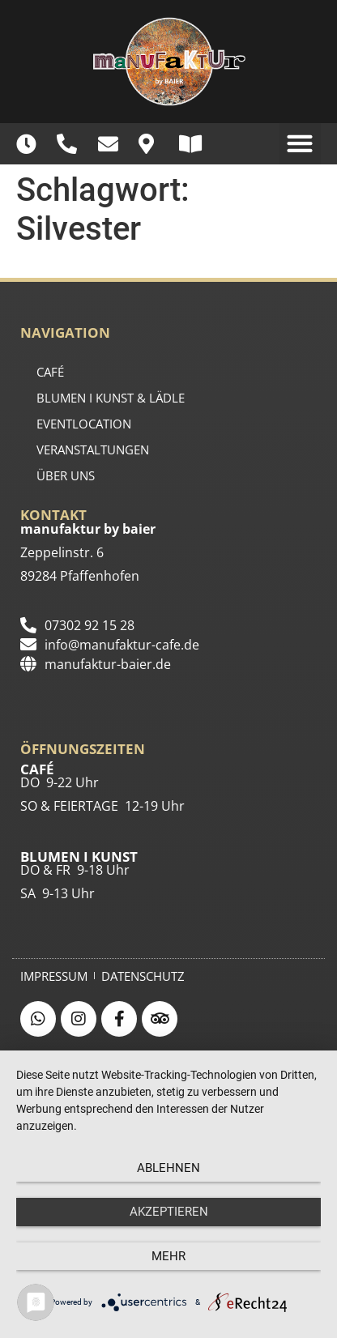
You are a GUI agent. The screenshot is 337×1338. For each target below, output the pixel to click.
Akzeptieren (169, 1211)
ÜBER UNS (65, 475)
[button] (300, 143)
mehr (168, 1256)
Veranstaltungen (92, 449)
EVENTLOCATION (83, 423)
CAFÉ (50, 372)
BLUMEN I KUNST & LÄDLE (110, 398)
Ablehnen (168, 1168)
